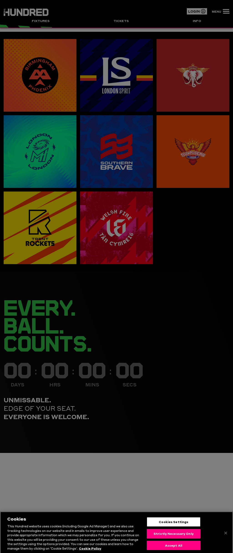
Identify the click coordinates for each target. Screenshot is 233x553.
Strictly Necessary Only (174, 537)
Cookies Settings (173, 526)
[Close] (226, 537)
